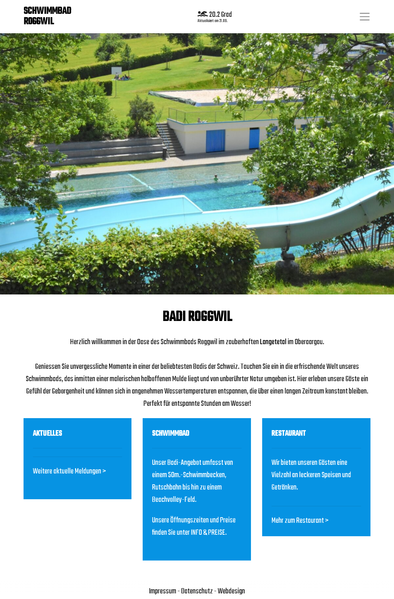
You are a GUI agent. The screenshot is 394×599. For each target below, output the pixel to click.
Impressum (162, 591)
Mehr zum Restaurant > (300, 521)
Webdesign (231, 591)
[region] (197, 163)
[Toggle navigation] (365, 16)
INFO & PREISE (208, 532)
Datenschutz (197, 591)
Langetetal (273, 342)
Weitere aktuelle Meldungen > (69, 471)
